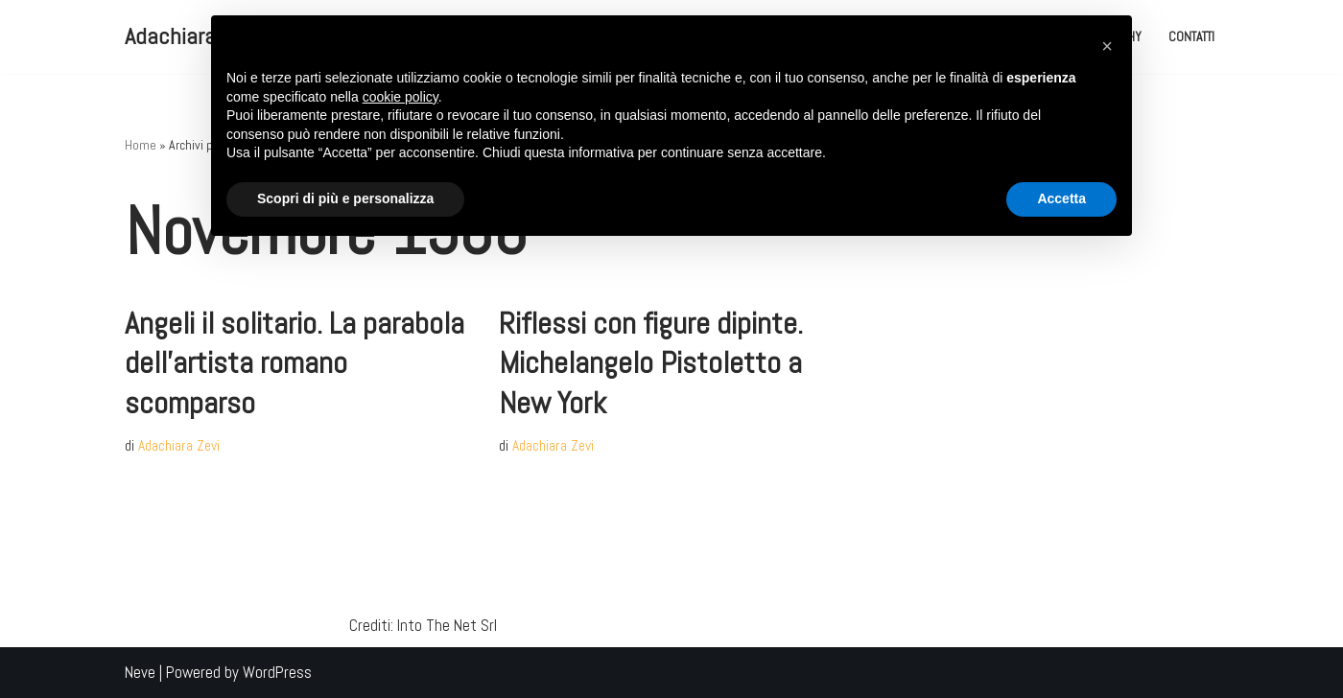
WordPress (277, 672)
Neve (140, 672)
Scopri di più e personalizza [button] (345, 198)
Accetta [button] (1061, 198)
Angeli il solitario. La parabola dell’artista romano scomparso (294, 363)
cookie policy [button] (400, 97)
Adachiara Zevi (179, 445)
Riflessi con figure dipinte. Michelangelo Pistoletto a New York (651, 363)
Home (140, 144)
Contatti (1191, 37)
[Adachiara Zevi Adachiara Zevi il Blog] (191, 37)
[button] (1107, 46)
